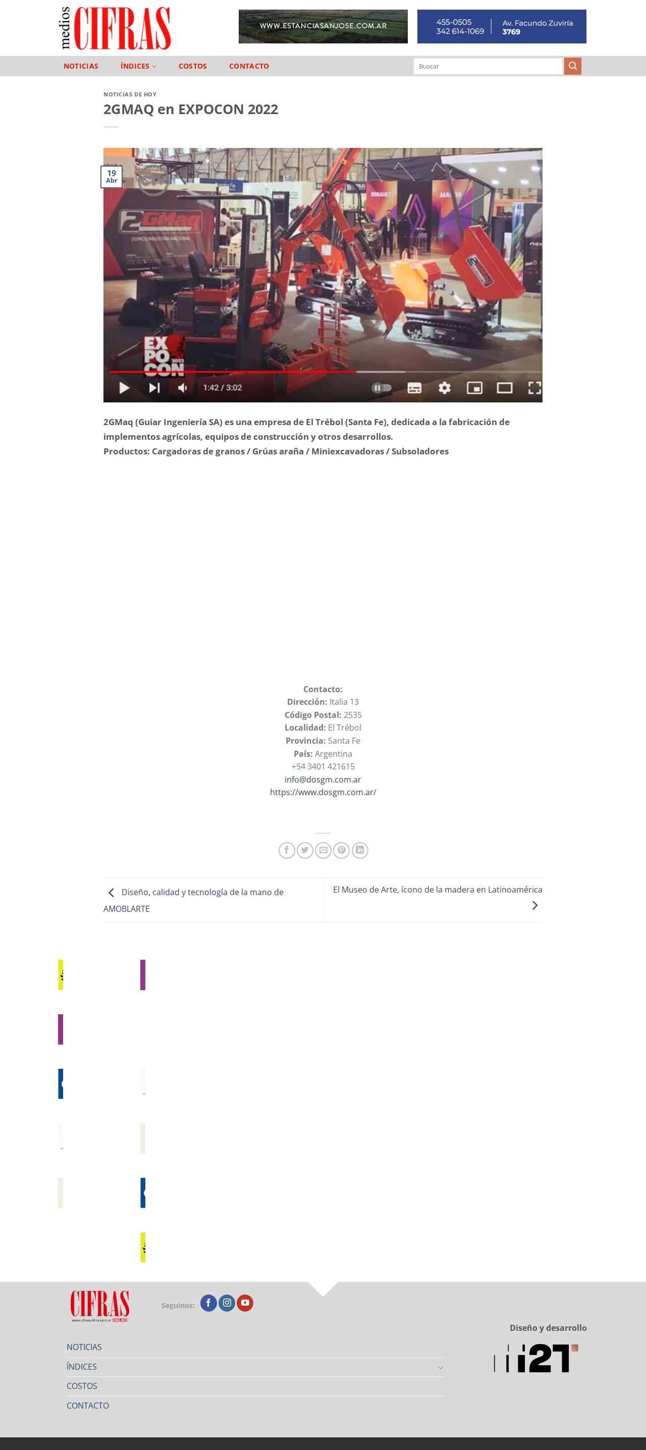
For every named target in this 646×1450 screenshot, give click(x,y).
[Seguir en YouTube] (245, 1303)
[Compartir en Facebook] (287, 850)
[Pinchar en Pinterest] (341, 850)
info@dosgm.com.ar (323, 779)
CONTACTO (249, 66)
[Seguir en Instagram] (227, 1303)
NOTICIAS (81, 66)
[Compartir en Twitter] (305, 850)
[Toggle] (441, 1367)
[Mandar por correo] (323, 850)
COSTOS (193, 66)
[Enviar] (572, 66)
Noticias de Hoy (129, 94)
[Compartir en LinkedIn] (360, 850)
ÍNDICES (139, 66)
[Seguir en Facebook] (208, 1303)
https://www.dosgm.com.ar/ (323, 792)
